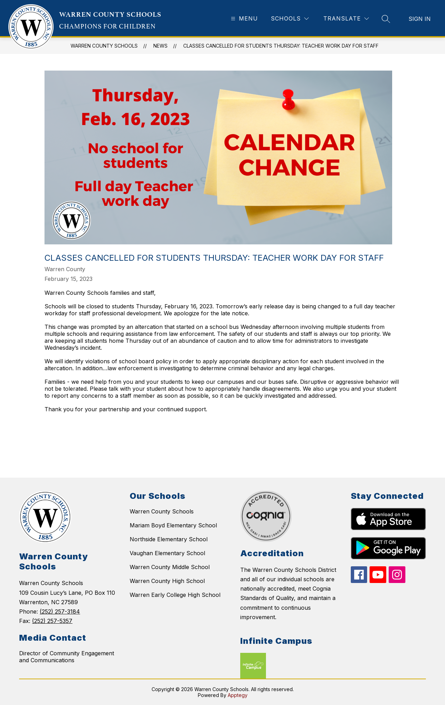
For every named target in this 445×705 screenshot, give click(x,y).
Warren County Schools (162, 511)
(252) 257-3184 (60, 611)
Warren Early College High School (175, 594)
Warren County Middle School (170, 567)
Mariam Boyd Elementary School (173, 525)
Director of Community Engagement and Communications (66, 657)
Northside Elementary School (169, 539)
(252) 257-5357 (52, 620)
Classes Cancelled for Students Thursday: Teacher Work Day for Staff (281, 46)
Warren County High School (167, 580)
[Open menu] (243, 18)
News (160, 46)
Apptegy (238, 695)
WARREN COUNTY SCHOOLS (104, 46)
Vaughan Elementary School (167, 553)
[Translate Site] (346, 18)
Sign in (419, 18)
